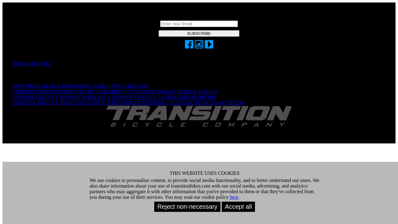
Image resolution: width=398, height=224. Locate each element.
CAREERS (145, 91)
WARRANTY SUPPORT (107, 97)
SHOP (18, 86)
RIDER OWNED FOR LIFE (66, 91)
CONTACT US (149, 97)
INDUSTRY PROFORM (191, 97)
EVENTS (208, 91)
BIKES (33, 86)
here (234, 197)
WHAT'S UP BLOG (177, 91)
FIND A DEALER (129, 86)
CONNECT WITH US (35, 102)
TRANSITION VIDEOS (219, 102)
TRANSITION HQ (31, 63)
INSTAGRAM (126, 102)
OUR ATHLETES (114, 91)
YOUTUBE (154, 102)
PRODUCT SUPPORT (58, 97)
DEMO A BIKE (93, 86)
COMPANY (24, 91)
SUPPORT (23, 97)
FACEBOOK (180, 102)
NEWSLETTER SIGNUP (84, 102)
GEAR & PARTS (59, 86)
